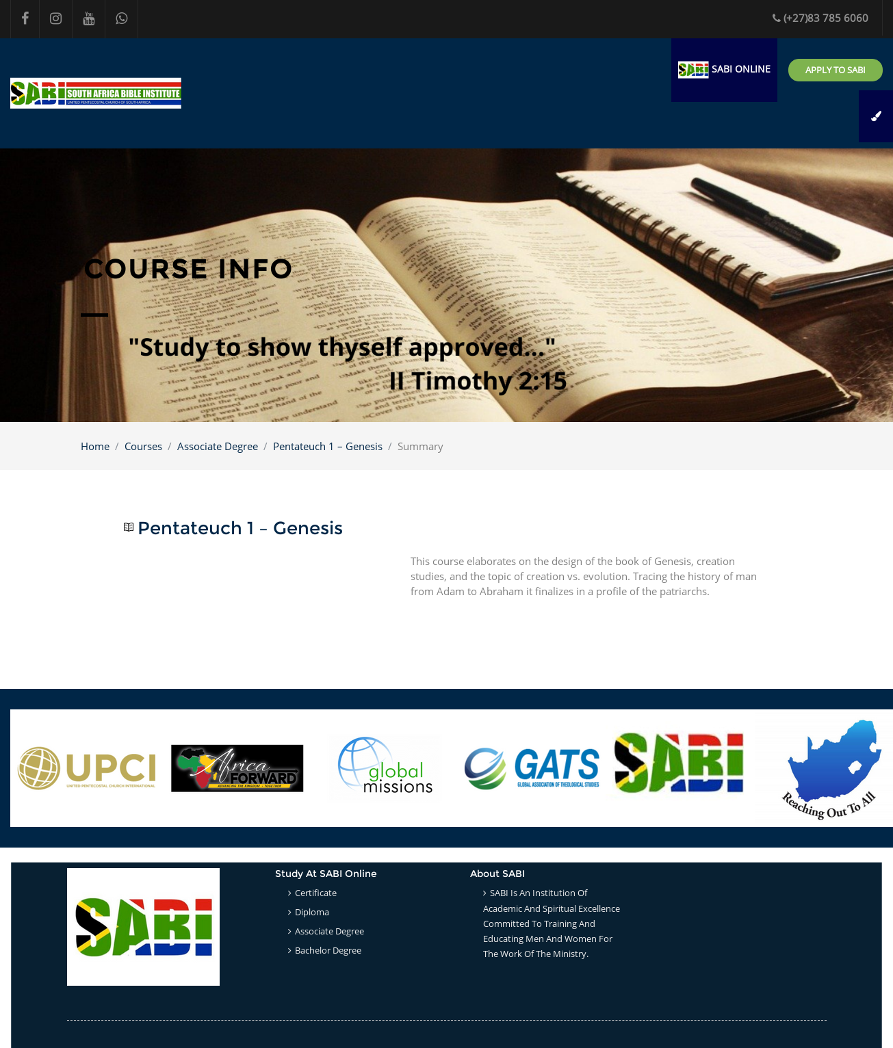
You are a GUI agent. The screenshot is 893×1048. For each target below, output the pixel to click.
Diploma (312, 912)
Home (95, 446)
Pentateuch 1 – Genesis (328, 446)
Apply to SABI (835, 70)
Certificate (316, 893)
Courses (143, 446)
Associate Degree (217, 446)
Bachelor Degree (328, 950)
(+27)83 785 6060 (820, 18)
